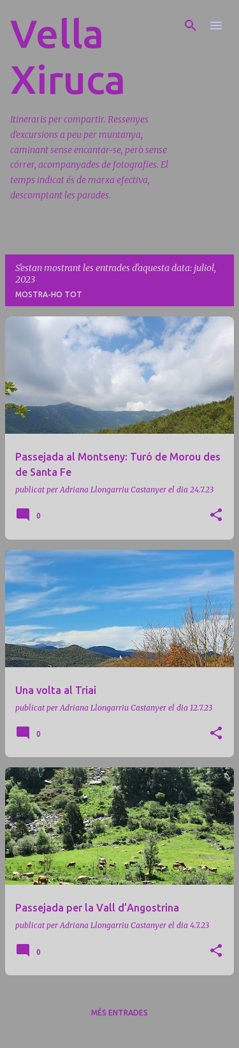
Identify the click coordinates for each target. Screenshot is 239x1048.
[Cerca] (190, 25)
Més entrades (119, 1012)
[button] (216, 515)
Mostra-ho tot (48, 294)
